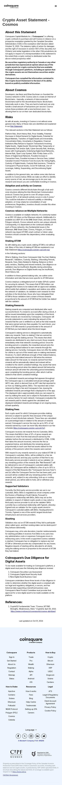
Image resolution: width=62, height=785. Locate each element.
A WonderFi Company (26, 741)
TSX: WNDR (39, 741)
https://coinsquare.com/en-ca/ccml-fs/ (28, 428)
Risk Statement (16, 126)
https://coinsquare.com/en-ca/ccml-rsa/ (34, 250)
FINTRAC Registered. (10, 775)
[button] (56, 6)
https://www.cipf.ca (19, 772)
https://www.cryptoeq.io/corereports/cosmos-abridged (33, 611)
